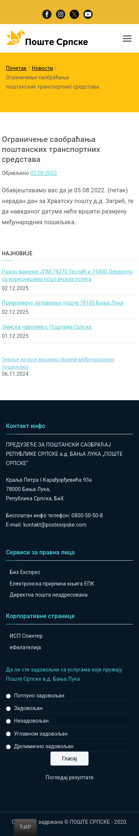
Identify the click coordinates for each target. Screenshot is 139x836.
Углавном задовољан (41, 734)
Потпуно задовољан (39, 696)
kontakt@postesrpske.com (55, 525)
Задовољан (28, 708)
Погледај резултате (69, 777)
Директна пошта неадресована (48, 595)
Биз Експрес (25, 572)
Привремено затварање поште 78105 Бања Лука (62, 303)
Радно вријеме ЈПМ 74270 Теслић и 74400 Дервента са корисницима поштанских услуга (67, 275)
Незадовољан (31, 721)
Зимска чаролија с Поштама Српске (47, 327)
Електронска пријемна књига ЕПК (52, 584)
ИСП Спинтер (26, 636)
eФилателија (25, 647)
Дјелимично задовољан (44, 746)
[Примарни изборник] (127, 38)
